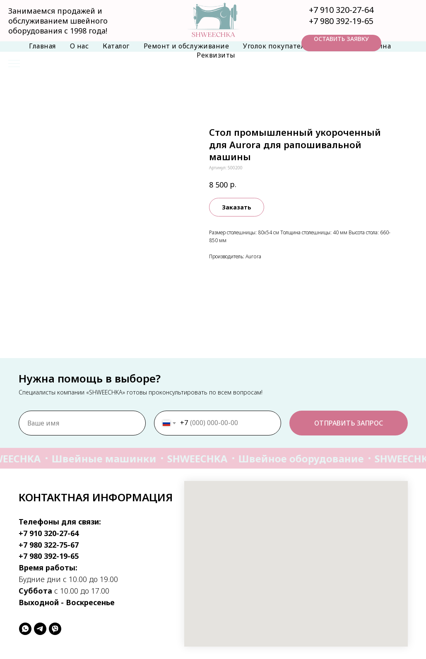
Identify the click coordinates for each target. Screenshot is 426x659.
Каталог (116, 46)
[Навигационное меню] (14, 64)
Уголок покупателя (275, 46)
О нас (79, 46)
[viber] (55, 629)
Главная (42, 46)
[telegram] (40, 629)
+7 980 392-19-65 (341, 20)
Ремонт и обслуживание (186, 46)
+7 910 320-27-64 (341, 9)
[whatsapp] (25, 629)
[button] (341, 43)
